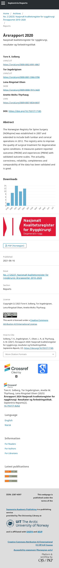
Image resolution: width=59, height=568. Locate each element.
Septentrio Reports (17, 3)
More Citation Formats (16, 354)
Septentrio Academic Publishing (21, 509)
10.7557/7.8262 (12, 405)
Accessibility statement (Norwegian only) (33, 550)
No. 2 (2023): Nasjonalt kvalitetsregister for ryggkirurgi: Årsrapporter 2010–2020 (29, 18)
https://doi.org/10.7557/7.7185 (25, 111)
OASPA (29, 531)
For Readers (10, 443)
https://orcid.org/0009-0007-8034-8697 (21, 102)
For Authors (10, 448)
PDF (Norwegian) (16, 245)
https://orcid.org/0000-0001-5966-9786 (21, 77)
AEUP (39, 531)
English (9, 420)
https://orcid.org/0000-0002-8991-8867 (21, 64)
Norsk (8, 425)
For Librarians (11, 453)
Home (6, 13)
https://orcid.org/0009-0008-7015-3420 (21, 89)
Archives (17, 13)
